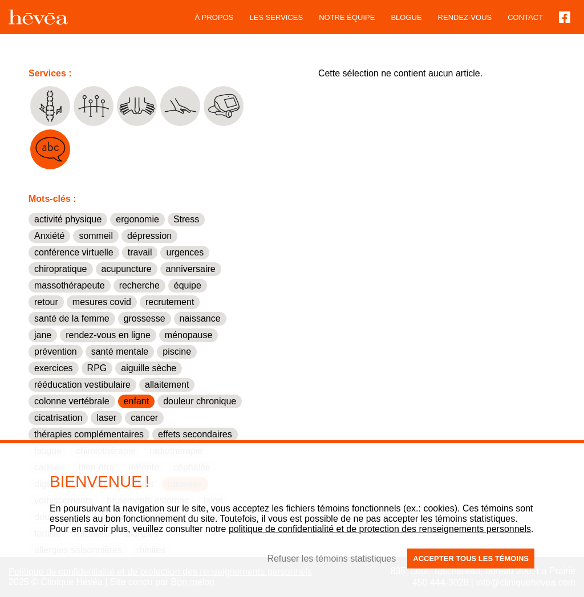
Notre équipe (347, 17)
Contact (525, 17)
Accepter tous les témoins (471, 558)
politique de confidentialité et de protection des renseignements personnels (380, 529)
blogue (406, 17)
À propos (214, 17)
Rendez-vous (465, 17)
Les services (276, 17)
